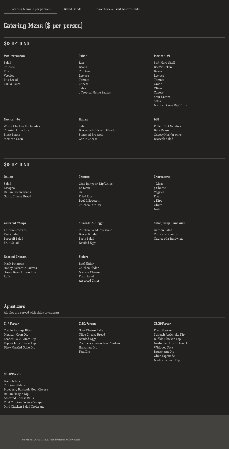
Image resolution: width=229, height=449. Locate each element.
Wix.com (75, 439)
